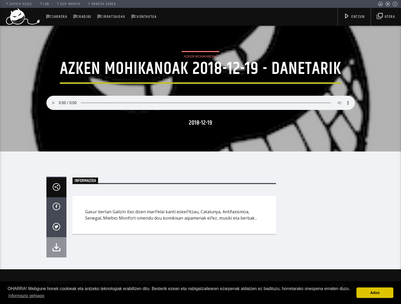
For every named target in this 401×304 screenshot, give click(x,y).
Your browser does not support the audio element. (200, 103)
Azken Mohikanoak (200, 56)
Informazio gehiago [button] (26, 295)
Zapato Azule (18, 4)
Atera (386, 17)
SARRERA (59, 16)
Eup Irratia (68, 4)
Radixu (85, 16)
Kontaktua (147, 16)
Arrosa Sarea (101, 4)
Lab (44, 4)
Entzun (354, 17)
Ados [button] (375, 293)
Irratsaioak (114, 16)
